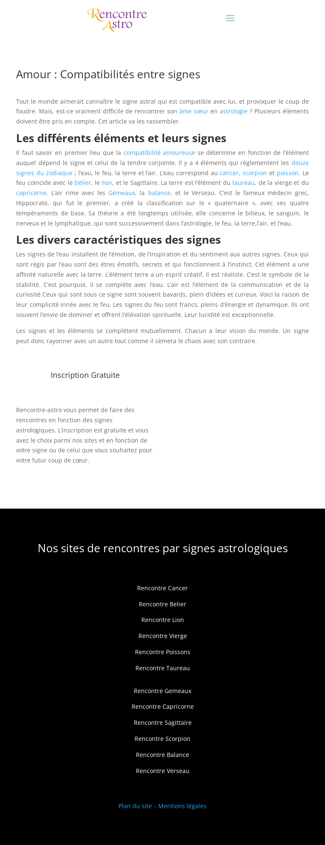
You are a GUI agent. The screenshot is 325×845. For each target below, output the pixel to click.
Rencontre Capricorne (163, 706)
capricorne (31, 193)
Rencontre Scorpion (162, 739)
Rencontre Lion (162, 620)
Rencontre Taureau (162, 668)
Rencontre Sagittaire (163, 722)
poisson (288, 173)
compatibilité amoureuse (160, 153)
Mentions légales (182, 806)
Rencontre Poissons (162, 652)
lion (107, 183)
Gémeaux (121, 193)
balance (159, 193)
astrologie (234, 111)
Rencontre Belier (162, 604)
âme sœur (194, 111)
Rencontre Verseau (163, 771)
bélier (82, 183)
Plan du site (135, 806)
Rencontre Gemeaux (162, 691)
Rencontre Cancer (162, 588)
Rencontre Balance (162, 755)
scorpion (254, 173)
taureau (243, 183)
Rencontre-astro (39, 410)
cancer (229, 173)
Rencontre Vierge (162, 636)
